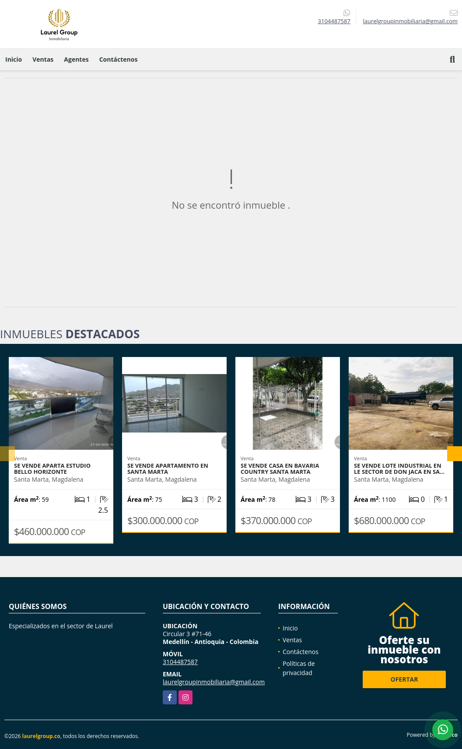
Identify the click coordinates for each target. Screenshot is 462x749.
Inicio (13, 59)
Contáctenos (118, 59)
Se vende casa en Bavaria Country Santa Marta (280, 468)
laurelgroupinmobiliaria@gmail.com (214, 682)
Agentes (76, 59)
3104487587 (334, 21)
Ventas (42, 59)
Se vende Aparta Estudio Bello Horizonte (52, 468)
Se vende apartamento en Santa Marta (167, 468)
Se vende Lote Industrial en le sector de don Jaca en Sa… (399, 468)
